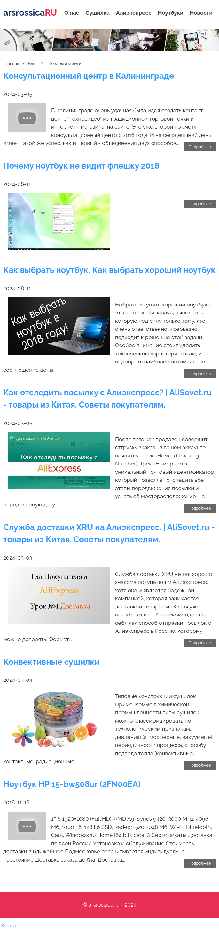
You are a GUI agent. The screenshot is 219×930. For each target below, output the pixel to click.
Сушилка (98, 13)
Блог (32, 63)
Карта (8, 925)
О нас (71, 13)
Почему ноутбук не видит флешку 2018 (81, 166)
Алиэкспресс (134, 13)
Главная (11, 63)
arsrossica (30, 13)
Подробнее (199, 146)
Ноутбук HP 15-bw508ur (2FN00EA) (72, 784)
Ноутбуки (171, 13)
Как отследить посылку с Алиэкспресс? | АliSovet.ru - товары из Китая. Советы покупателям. (107, 398)
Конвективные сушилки (51, 662)
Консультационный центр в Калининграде (88, 76)
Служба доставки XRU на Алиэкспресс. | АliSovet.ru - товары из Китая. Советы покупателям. (109, 533)
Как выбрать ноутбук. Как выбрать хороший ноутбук (109, 270)
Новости (201, 13)
